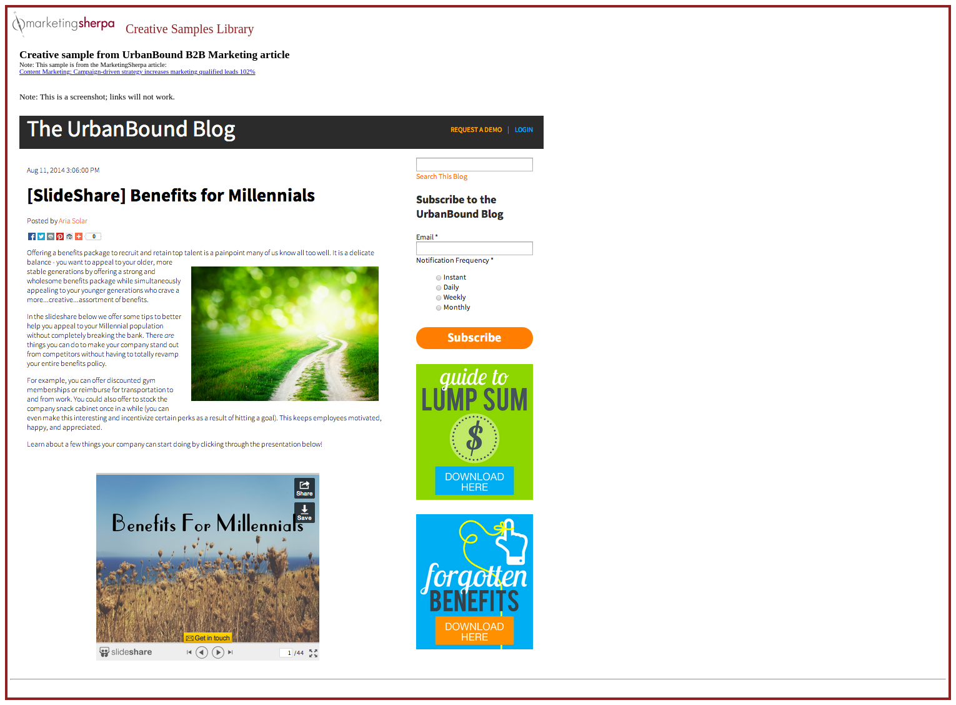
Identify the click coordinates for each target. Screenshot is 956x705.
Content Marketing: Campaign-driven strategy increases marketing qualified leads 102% (137, 71)
